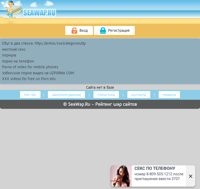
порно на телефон (18, 61)
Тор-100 (30, 95)
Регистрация (114, 31)
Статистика (106, 95)
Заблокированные (66, 95)
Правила (169, 95)
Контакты (138, 95)
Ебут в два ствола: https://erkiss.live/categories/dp (44, 43)
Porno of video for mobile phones (30, 67)
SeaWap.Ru (79, 104)
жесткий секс (14, 49)
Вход (79, 31)
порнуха (9, 55)
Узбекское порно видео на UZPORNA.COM (38, 73)
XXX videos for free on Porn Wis (29, 78)
